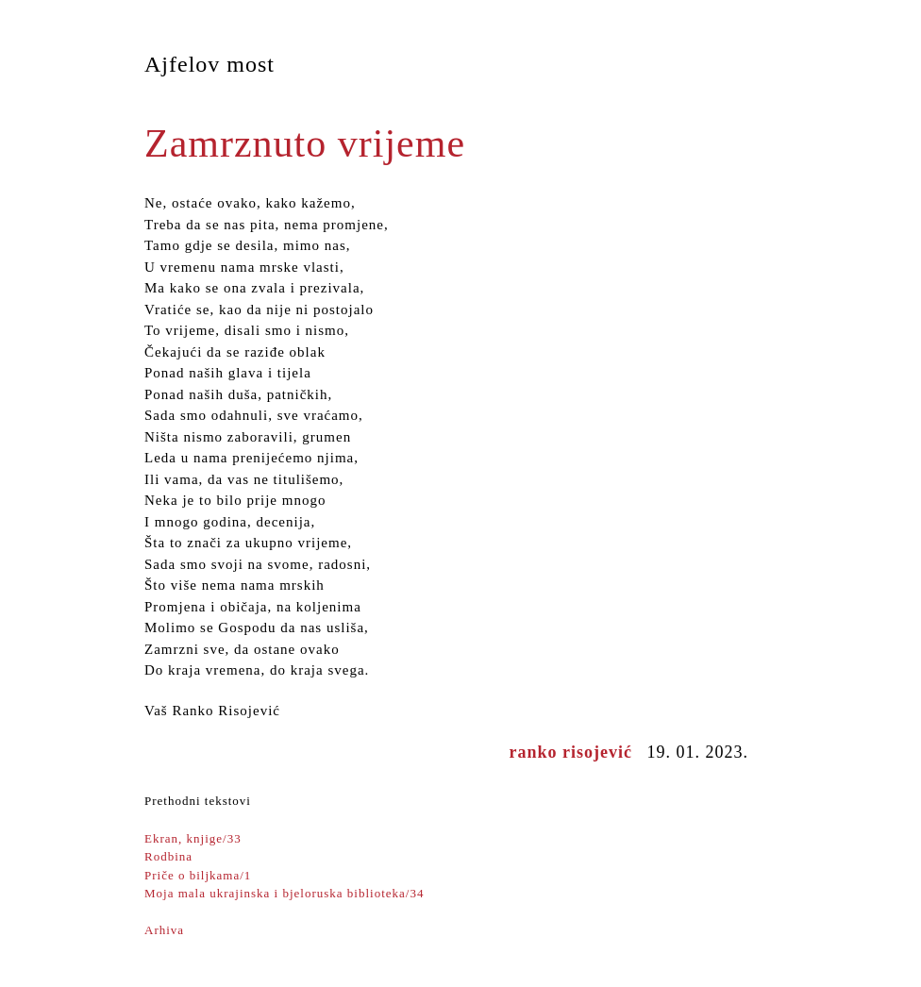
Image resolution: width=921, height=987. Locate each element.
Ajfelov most (209, 64)
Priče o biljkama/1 (197, 875)
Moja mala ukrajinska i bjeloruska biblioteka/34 (284, 893)
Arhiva (164, 930)
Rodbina (168, 856)
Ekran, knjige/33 (193, 838)
